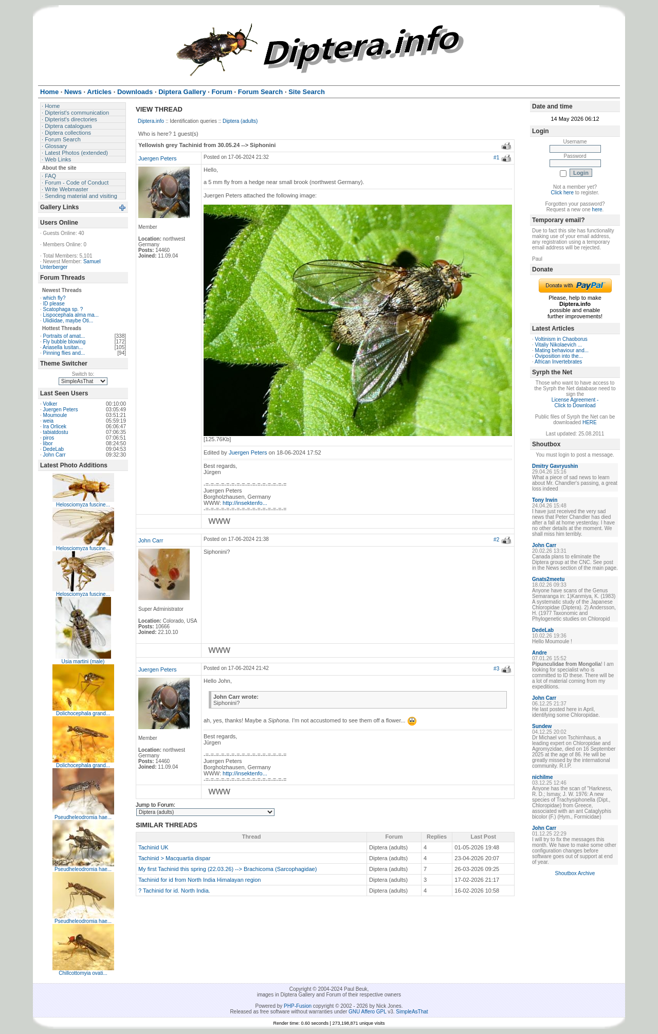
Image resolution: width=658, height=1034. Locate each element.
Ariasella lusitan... (63, 347)
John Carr (54, 455)
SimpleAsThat (412, 1011)
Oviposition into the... (559, 356)
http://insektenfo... (245, 503)
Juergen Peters (60, 409)
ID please (54, 303)
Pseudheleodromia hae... (83, 817)
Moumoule (55, 415)
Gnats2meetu (548, 579)
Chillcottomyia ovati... (83, 973)
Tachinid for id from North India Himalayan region (199, 880)
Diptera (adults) (240, 121)
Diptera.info (151, 121)
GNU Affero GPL (367, 1011)
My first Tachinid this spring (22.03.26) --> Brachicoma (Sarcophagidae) (227, 869)
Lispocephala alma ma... (71, 315)
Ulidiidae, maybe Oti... (68, 320)
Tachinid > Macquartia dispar (174, 858)
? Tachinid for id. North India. (174, 890)
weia (48, 421)
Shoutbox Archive (575, 873)
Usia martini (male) (83, 661)
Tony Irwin (544, 500)
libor (48, 443)
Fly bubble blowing (64, 341)
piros (48, 438)
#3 (496, 669)
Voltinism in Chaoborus (561, 339)
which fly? (54, 298)
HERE (589, 422)
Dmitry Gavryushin (555, 466)
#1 (496, 157)
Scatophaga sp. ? (63, 309)
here (597, 209)
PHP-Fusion (298, 1006)
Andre (539, 653)
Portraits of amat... (64, 336)
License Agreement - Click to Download (575, 402)
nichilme (542, 777)
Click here (562, 192)
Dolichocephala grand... (83, 713)
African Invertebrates (558, 362)
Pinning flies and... (64, 353)
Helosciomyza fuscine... (83, 504)
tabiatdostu (55, 432)
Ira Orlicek (55, 426)
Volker (50, 404)
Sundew (542, 726)
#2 (496, 539)
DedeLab (53, 449)
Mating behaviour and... (562, 350)
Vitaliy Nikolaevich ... (558, 345)
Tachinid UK (153, 847)
